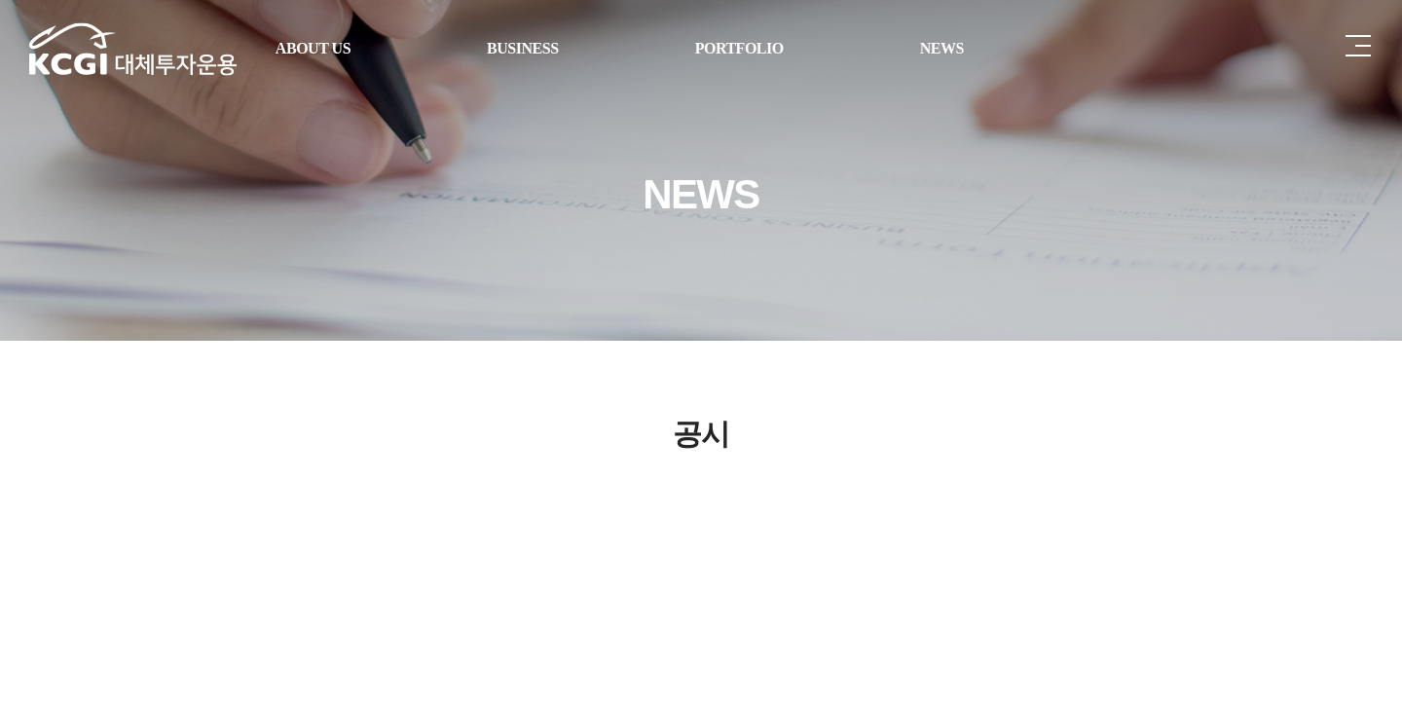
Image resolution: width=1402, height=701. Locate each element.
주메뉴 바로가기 (0, 0)
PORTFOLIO (739, 48)
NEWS (942, 48)
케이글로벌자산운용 (133, 49)
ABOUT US (313, 48)
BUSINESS (523, 48)
